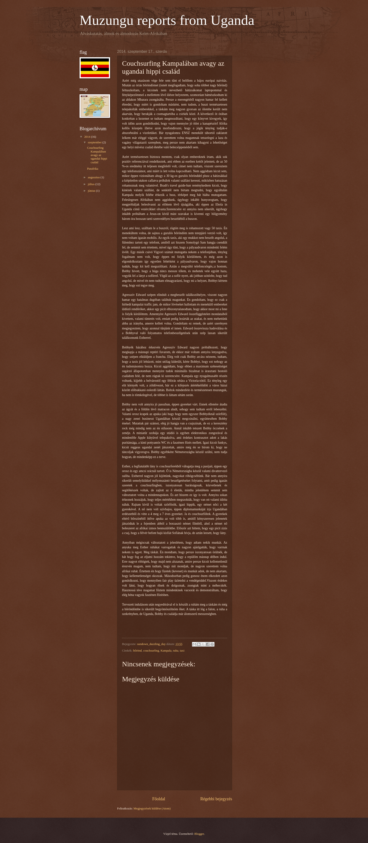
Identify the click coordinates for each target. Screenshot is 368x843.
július (91, 184)
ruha (175, 650)
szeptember (95, 142)
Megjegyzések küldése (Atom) (152, 808)
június (92, 190)
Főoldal (158, 799)
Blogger (199, 833)
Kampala (166, 650)
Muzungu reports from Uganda (167, 20)
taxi (182, 650)
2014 (87, 136)
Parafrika (92, 168)
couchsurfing (151, 650)
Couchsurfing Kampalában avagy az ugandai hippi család (97, 155)
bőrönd (137, 650)
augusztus (94, 177)
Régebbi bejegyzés (216, 799)
